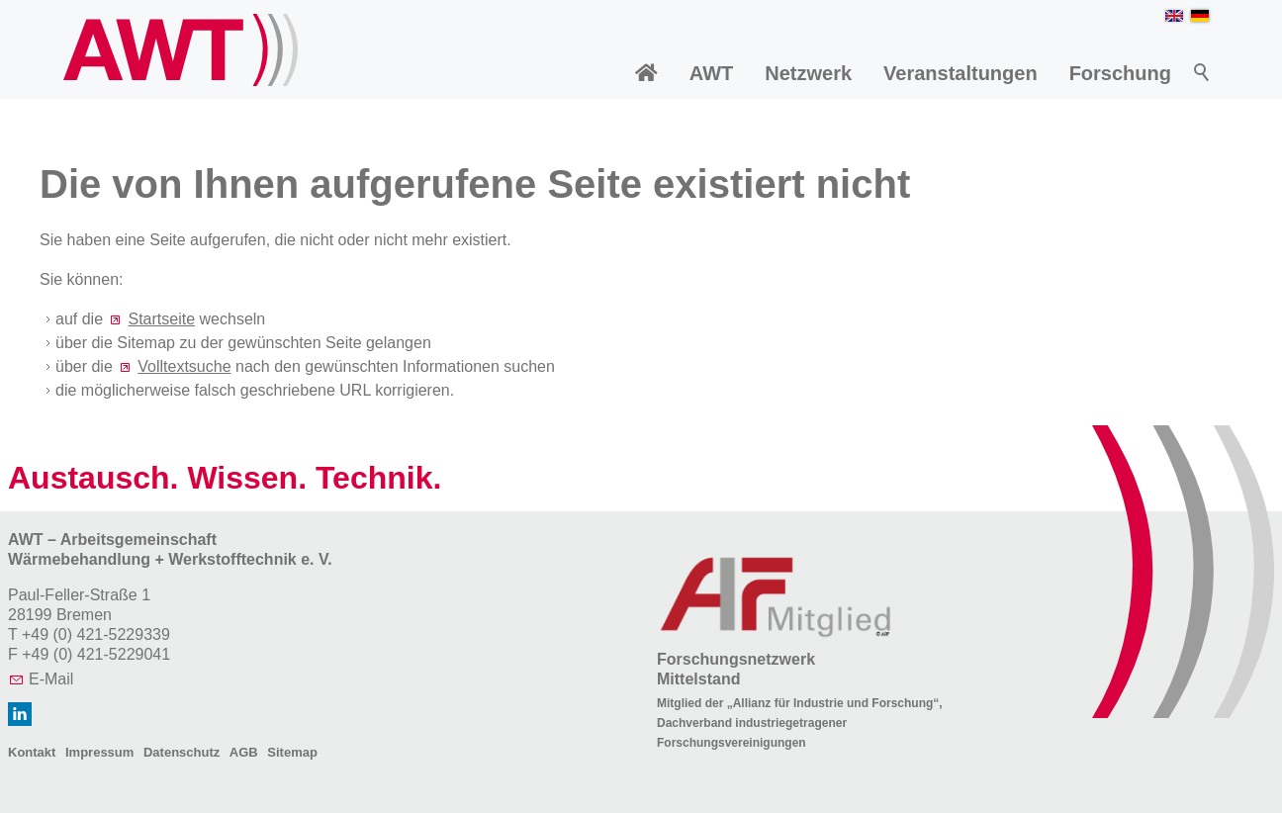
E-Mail (51, 679)
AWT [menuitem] (711, 73)
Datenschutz (181, 752)
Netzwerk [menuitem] (808, 73)
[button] (20, 714)
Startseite (161, 319)
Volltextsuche (183, 366)
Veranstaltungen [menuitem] (960, 73)
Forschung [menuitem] (1120, 73)
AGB (243, 752)
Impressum (99, 752)
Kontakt (31, 752)
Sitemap (292, 752)
